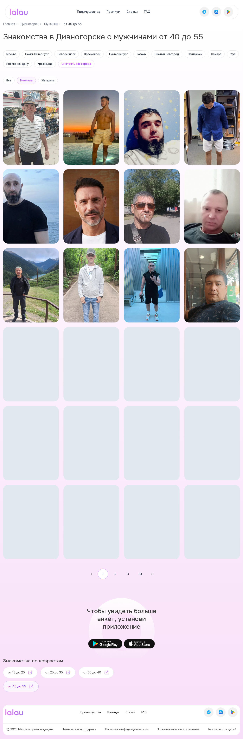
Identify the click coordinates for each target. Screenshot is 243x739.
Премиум (113, 12)
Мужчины (51, 24)
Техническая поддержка (79, 729)
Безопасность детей (222, 729)
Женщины (48, 80)
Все (8, 80)
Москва (11, 54)
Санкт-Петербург (37, 54)
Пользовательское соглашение (178, 729)
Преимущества (88, 12)
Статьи (132, 12)
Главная (9, 24)
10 (140, 574)
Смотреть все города (76, 64)
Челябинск (195, 54)
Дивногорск (29, 24)
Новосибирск (66, 54)
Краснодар (45, 64)
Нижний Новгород (167, 54)
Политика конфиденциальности (126, 729)
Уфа (232, 54)
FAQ (147, 12)
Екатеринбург (118, 54)
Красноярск (92, 54)
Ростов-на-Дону (17, 64)
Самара (216, 54)
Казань (141, 54)
